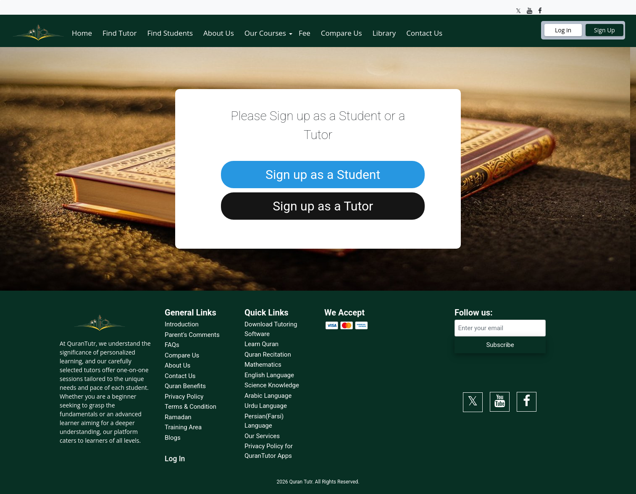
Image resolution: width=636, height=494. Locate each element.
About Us (218, 33)
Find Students (170, 33)
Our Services (262, 436)
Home (82, 33)
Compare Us (341, 33)
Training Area (183, 427)
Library (384, 33)
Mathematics (262, 364)
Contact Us (424, 33)
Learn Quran (261, 344)
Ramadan (178, 417)
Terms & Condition (190, 406)
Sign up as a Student (322, 174)
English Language (269, 375)
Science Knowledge (271, 385)
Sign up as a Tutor (323, 206)
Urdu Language (265, 406)
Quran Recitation (267, 354)
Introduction (182, 324)
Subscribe (500, 345)
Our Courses (265, 33)
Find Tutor (119, 33)
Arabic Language (268, 395)
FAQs (172, 345)
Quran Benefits (185, 386)
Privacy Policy (184, 396)
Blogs (173, 437)
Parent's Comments (192, 335)
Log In (175, 459)
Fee (304, 33)
